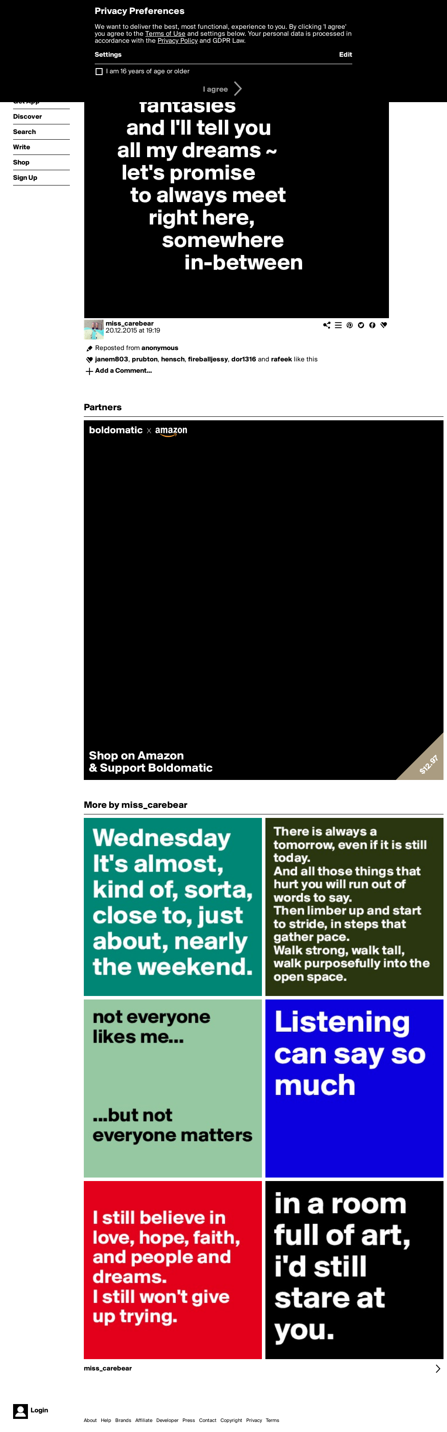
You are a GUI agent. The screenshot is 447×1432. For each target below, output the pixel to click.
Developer (167, 1420)
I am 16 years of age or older (147, 71)
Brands (123, 1420)
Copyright (231, 1420)
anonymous (160, 348)
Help (106, 1420)
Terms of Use (165, 34)
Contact (208, 1420)
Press (188, 1420)
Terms (272, 1420)
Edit (345, 55)
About (90, 1420)
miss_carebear (130, 323)
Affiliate (143, 1420)
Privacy (254, 1420)
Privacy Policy (178, 41)
